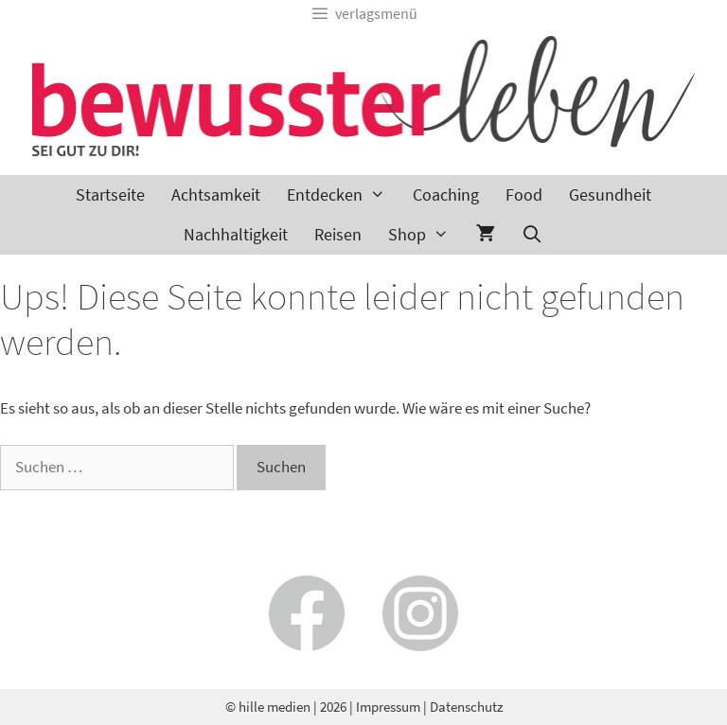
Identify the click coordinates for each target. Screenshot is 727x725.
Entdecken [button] (343, 195)
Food (523, 194)
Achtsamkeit (215, 194)
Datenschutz (466, 707)
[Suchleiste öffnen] (532, 235)
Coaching (446, 194)
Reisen (338, 234)
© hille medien (267, 707)
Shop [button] (425, 235)
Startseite (110, 194)
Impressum (388, 707)
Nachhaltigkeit (236, 234)
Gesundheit (610, 194)
